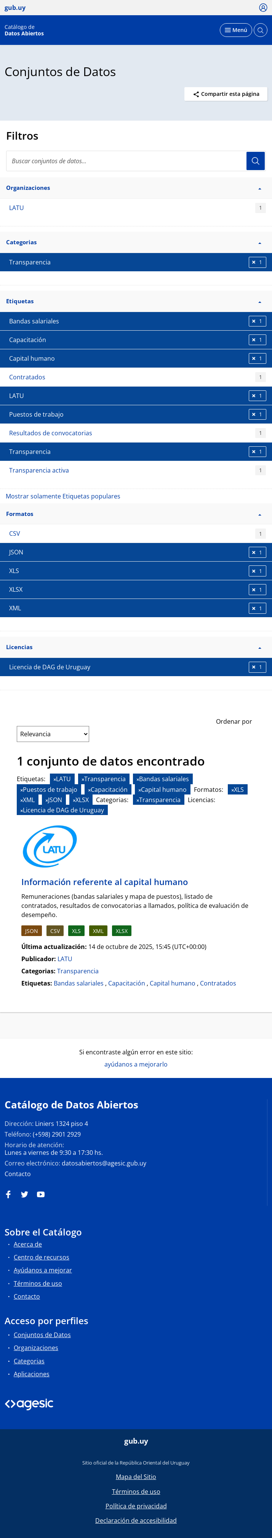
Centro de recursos (41, 1257)
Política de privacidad (136, 1506)
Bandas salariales (79, 983)
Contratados (137, 377)
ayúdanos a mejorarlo (136, 1064)
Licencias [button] (133, 647)
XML (98, 931)
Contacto (18, 1174)
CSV (137, 534)
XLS (76, 931)
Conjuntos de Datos (42, 1335)
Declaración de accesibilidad (136, 1520)
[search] (136, 161)
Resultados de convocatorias (137, 433)
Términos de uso (38, 1283)
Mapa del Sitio (136, 1477)
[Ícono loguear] (263, 7)
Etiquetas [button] (133, 301)
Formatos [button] (133, 513)
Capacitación (126, 983)
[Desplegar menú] (236, 30)
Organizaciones (36, 1348)
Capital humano (172, 983)
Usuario (255, 161)
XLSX (122, 931)
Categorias (29, 1361)
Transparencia (78, 971)
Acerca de (28, 1244)
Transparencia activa (137, 470)
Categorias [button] (133, 242)
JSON (31, 931)
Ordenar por (234, 721)
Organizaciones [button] (133, 187)
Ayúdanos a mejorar (43, 1270)
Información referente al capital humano (104, 881)
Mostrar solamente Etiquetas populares (63, 496)
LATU (137, 208)
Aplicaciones (32, 1374)
